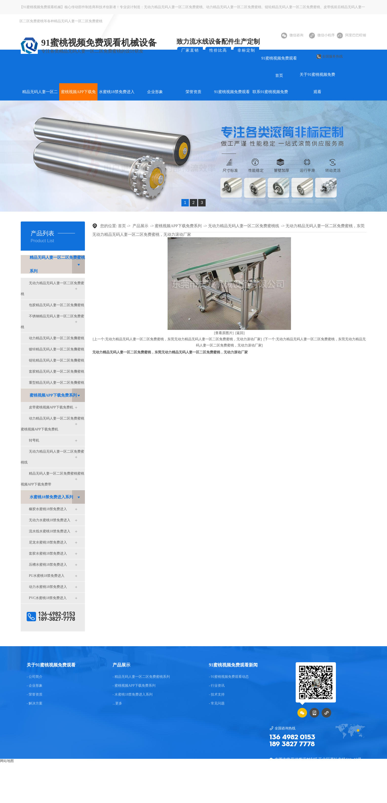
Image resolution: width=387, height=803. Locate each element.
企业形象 (155, 92)
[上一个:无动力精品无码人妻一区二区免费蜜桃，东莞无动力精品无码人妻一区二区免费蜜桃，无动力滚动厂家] (177, 339)
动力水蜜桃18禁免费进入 (48, 587)
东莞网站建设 (174, 789)
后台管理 (356, 789)
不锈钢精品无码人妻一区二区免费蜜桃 (52, 321)
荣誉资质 (193, 92)
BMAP (192, 789)
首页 (122, 226)
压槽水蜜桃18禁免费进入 (48, 564)
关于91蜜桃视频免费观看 (317, 83)
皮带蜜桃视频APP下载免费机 (51, 407)
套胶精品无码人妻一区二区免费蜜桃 (56, 371)
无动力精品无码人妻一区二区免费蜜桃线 (52, 457)
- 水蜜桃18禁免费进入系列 (133, 694)
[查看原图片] (223, 333)
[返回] (240, 333)
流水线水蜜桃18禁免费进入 (49, 531)
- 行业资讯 (217, 685)
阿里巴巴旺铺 (351, 35)
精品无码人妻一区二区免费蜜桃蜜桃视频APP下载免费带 (52, 479)
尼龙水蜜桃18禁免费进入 (48, 542)
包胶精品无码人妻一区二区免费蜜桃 (56, 305)
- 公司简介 (34, 677)
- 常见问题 (217, 703)
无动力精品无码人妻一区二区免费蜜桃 (173, 7)
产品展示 (140, 226)
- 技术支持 (217, 694)
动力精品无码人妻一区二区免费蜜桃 (233, 7)
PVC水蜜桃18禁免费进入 (48, 598)
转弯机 (34, 440)
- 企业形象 (34, 685)
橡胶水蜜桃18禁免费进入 (48, 509)
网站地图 (7, 761)
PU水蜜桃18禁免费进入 (46, 576)
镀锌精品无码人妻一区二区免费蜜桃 (56, 349)
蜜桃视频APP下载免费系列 (53, 395)
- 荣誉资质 (34, 694)
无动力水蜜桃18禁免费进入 (49, 520)
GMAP (205, 789)
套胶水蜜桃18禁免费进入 (48, 553)
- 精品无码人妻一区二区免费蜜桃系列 (141, 677)
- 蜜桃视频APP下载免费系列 (134, 685)
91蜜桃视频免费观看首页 (279, 67)
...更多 (117, 703)
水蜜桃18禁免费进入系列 (51, 497)
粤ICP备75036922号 (327, 789)
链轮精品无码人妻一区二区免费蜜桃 (292, 7)
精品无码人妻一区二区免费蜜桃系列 (57, 264)
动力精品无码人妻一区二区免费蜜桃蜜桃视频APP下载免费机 (52, 424)
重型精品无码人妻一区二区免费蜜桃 (56, 382)
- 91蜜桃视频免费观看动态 (229, 677)
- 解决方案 (34, 703)
